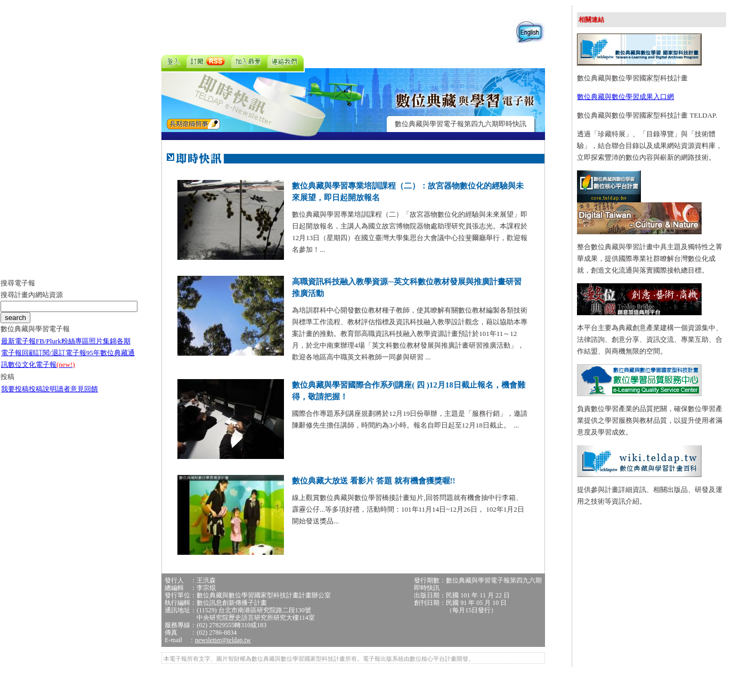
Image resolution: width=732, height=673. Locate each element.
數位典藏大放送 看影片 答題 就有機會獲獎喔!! (373, 481)
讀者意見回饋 (77, 389)
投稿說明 (42, 389)
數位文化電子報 (41, 364)
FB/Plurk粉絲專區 (62, 341)
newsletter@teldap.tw (223, 640)
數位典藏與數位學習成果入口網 (625, 97)
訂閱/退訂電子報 (61, 353)
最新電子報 (18, 341)
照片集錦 (103, 341)
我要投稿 (15, 389)
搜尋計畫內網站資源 (32, 295)
